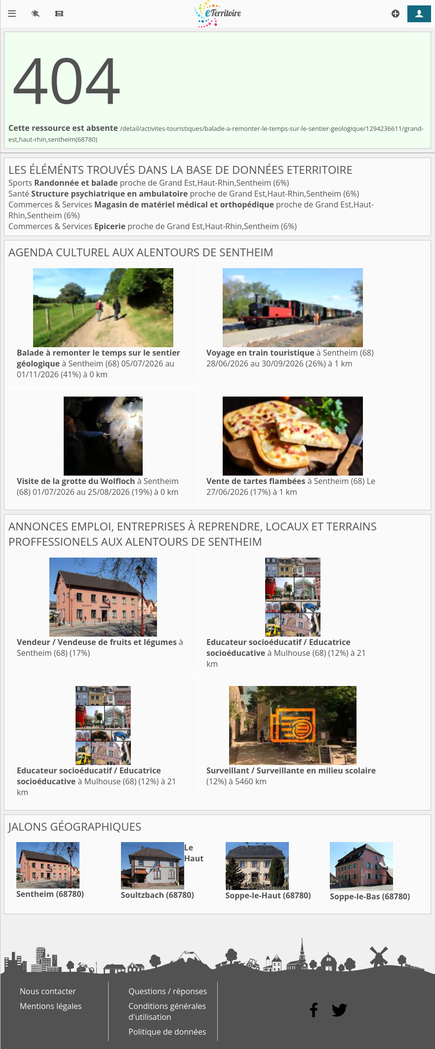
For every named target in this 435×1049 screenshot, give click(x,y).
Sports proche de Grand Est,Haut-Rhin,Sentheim (141, 182)
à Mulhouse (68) (278, 647)
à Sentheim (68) (98, 358)
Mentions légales (50, 1006)
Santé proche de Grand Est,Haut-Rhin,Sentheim (175, 193)
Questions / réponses (167, 991)
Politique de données (167, 1031)
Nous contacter (48, 991)
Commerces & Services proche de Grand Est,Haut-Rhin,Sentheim (144, 226)
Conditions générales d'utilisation (167, 1011)
